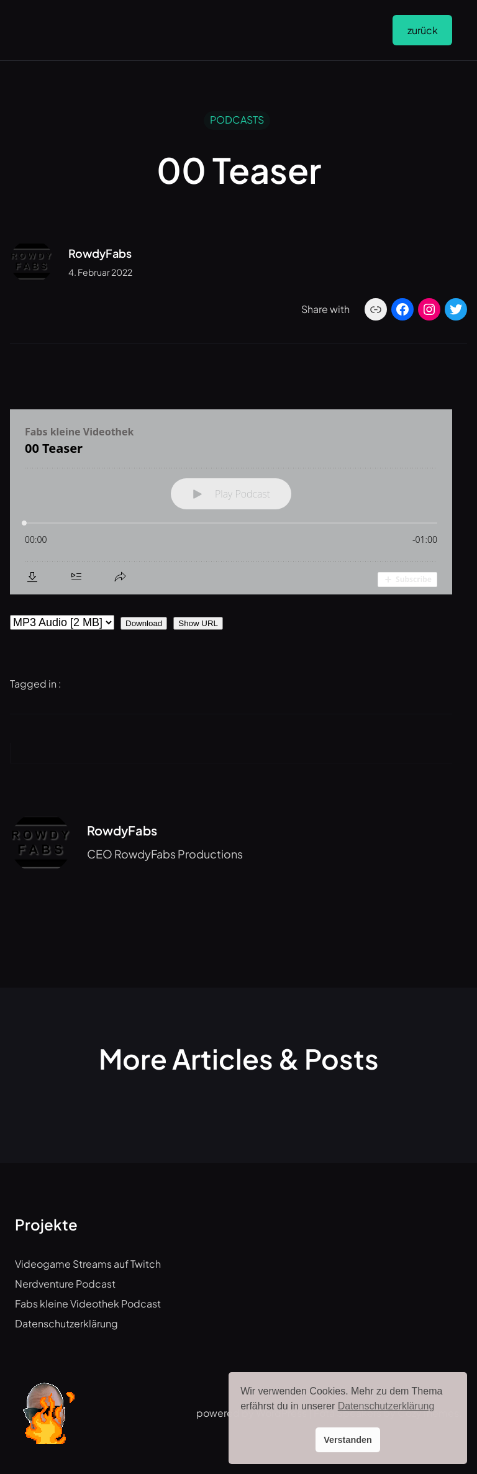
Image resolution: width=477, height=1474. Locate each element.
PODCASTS (237, 119)
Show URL (198, 623)
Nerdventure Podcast (65, 1283)
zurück (422, 30)
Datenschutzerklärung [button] (386, 1406)
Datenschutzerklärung (66, 1323)
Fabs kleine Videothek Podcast (88, 1303)
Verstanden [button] (348, 1440)
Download (143, 623)
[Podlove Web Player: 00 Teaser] (231, 501)
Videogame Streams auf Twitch (88, 1263)
